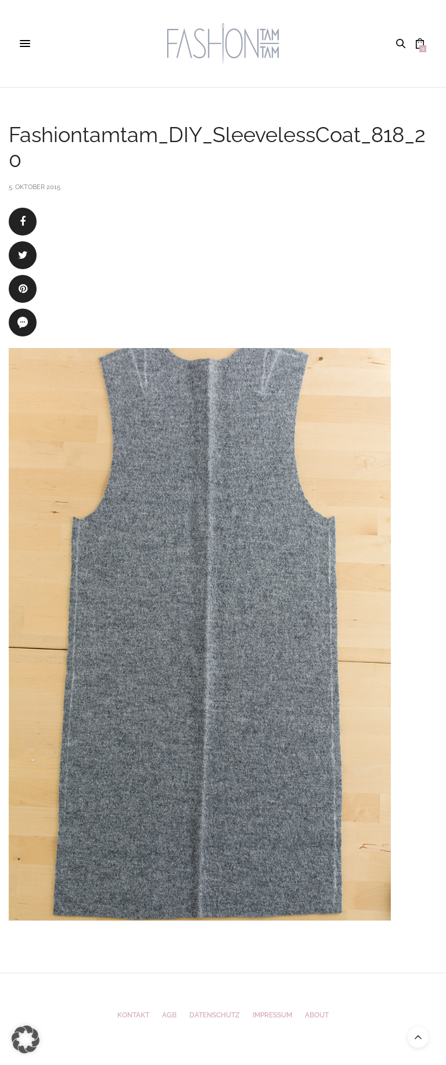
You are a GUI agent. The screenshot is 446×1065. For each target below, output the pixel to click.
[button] (25, 1039)
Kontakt (133, 1015)
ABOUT (317, 1015)
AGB (169, 1015)
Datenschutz (214, 1015)
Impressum (272, 1015)
